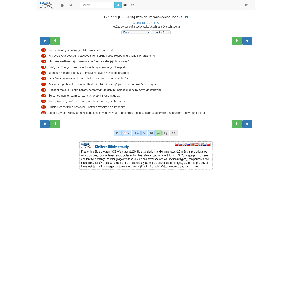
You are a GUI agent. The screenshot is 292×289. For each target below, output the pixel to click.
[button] (62, 5)
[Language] (126, 133)
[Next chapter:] (237, 41)
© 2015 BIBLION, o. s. (146, 22)
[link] (151, 133)
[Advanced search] (144, 133)
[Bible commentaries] (118, 133)
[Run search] (118, 5)
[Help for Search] (133, 5)
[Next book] (247, 41)
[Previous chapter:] (55, 41)
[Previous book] (45, 41)
